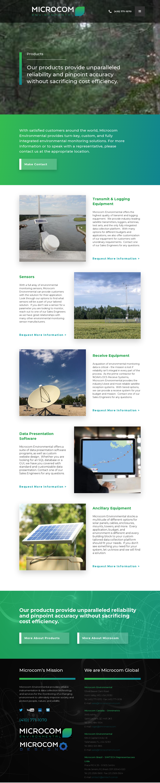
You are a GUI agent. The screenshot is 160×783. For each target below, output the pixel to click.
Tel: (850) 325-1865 (93, 746)
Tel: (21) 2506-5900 (93, 773)
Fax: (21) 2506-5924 (113, 773)
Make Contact (36, 164)
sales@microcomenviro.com (106, 703)
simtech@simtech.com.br (105, 777)
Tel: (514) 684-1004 (93, 723)
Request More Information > (116, 258)
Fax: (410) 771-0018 (112, 699)
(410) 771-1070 (33, 721)
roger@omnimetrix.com (104, 727)
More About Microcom (103, 638)
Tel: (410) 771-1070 (93, 699)
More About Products (42, 638)
